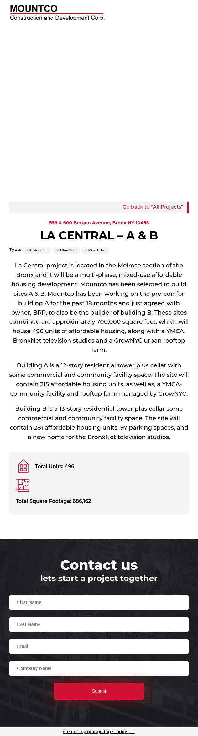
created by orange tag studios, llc (99, 731)
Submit (99, 691)
